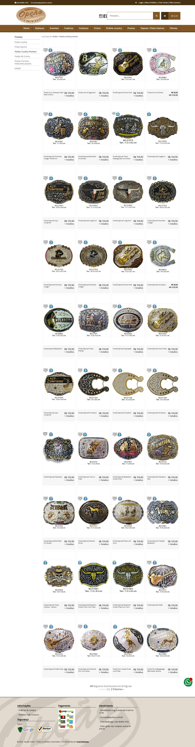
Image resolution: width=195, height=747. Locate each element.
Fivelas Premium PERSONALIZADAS (23, 62)
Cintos (97, 28)
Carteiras (83, 28)
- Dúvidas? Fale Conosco (28, 714)
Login (139, 2)
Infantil (18, 68)
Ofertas (173, 28)
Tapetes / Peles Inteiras (152, 28)
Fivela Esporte (21, 47)
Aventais (54, 28)
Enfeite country (114, 28)
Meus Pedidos (151, 2)
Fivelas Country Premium (26, 51)
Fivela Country (21, 42)
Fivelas (131, 28)
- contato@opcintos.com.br (111, 717)
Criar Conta (163, 2)
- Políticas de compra (26, 710)
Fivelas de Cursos (22, 56)
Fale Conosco (174, 2)
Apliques (39, 28)
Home (26, 28)
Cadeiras (69, 28)
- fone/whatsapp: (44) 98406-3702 (114, 721)
